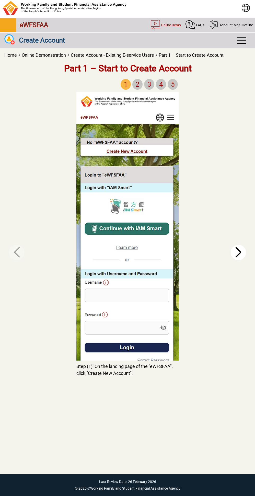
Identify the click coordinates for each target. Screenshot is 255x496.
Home (10, 55)
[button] (238, 252)
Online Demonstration (44, 55)
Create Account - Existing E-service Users (112, 55)
